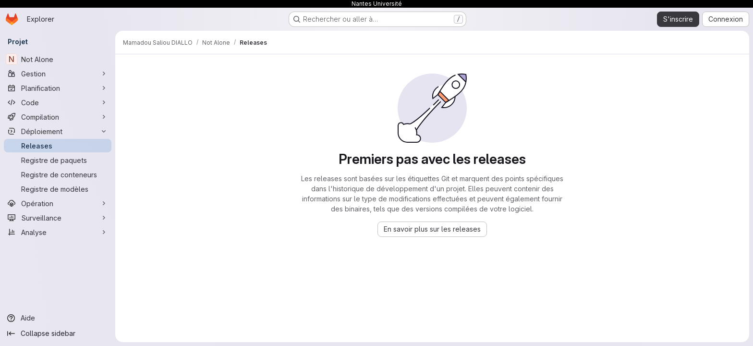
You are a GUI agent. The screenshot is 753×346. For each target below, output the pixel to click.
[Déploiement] (57, 131)
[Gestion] (57, 73)
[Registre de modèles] (57, 189)
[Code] (57, 102)
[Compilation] (57, 117)
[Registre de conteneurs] (57, 174)
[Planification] (57, 88)
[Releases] (57, 145)
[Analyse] (57, 232)
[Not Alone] (57, 59)
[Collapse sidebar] (57, 333)
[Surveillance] (57, 217)
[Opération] (57, 203)
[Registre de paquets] (57, 160)
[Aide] (57, 318)
